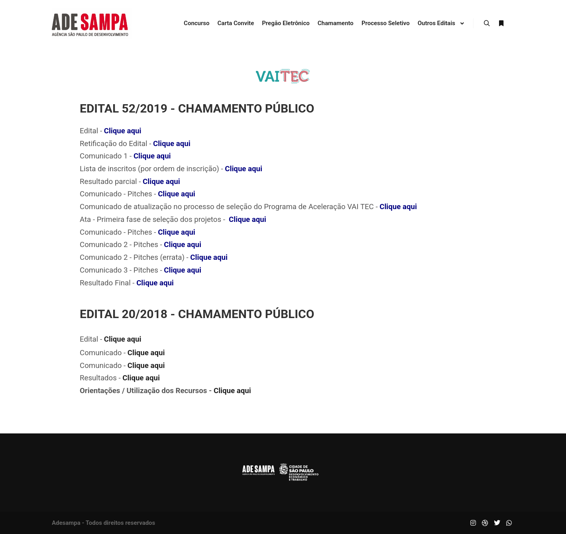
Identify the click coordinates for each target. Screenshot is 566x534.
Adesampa (66, 522)
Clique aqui (123, 131)
